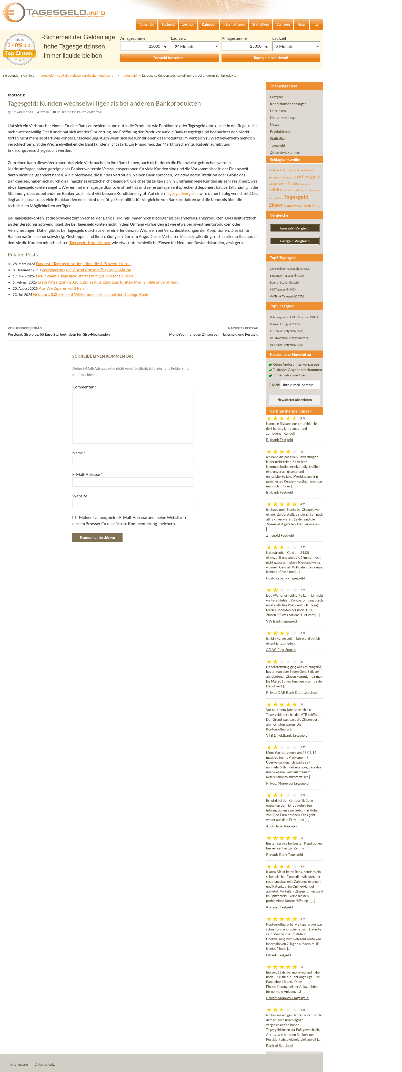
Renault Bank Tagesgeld (284, 854)
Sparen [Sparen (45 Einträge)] (304, 190)
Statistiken (278, 138)
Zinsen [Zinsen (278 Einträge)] (276, 205)
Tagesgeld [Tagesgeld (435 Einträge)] (296, 196)
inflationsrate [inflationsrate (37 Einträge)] (304, 184)
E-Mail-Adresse (87, 474)
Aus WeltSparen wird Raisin (63, 288)
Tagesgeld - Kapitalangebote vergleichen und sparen (77, 75)
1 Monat (195, 46)
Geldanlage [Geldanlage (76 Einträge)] (276, 184)
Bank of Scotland (279, 1045)
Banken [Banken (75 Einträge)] (274, 170)
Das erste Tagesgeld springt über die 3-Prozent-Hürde (83, 263)
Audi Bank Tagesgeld (282, 826)
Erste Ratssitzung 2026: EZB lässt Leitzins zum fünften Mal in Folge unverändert (108, 281)
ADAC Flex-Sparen (281, 649)
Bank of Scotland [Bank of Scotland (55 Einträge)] (289, 170)
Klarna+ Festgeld (279, 907)
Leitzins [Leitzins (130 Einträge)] (275, 189)
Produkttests (280, 131)
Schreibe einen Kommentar (79, 112)
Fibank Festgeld (278, 955)
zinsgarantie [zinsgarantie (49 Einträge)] (291, 205)
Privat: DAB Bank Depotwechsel (292, 692)
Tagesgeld (129, 75)
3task (44, 112)
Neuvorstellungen (284, 117)
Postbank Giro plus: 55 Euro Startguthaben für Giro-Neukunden (70, 330)
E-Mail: (274, 385)
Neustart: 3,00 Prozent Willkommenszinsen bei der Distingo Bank (90, 294)
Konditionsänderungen (288, 104)
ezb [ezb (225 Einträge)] (297, 176)
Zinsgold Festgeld (280, 535)
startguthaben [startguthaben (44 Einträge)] (276, 198)
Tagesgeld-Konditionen (89, 242)
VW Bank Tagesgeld (281, 621)
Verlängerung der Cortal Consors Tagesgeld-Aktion (86, 269)
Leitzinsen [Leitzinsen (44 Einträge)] (288, 190)
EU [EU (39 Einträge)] (292, 177)
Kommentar (84, 386)
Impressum (19, 1064)
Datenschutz (45, 1064)
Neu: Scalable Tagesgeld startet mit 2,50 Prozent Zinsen (84, 275)
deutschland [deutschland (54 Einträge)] (307, 170)
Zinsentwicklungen (285, 152)
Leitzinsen (278, 110)
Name (78, 452)
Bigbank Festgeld (279, 439)
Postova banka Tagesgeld (285, 578)
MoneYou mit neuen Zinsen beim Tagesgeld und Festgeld (195, 330)
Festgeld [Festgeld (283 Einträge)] (311, 176)
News (274, 124)
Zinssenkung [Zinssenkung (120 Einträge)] (309, 205)
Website (79, 495)
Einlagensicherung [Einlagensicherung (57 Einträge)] (279, 177)
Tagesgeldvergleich (182, 193)
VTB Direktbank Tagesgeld (287, 735)
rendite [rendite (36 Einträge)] (297, 190)
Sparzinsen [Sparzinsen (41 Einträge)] (314, 190)
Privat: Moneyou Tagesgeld (287, 783)
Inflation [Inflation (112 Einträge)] (291, 183)
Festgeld (276, 97)
